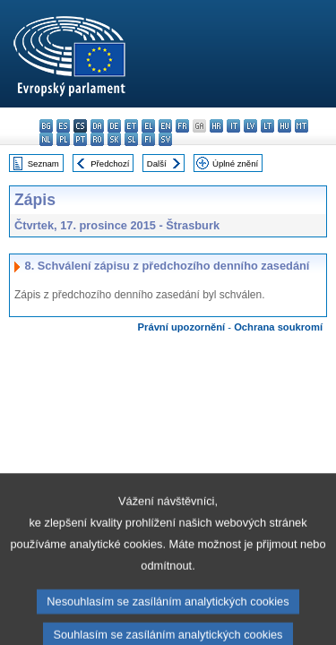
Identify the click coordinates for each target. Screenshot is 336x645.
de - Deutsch (114, 126)
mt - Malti (301, 126)
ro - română (97, 139)
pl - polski (63, 139)
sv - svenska (165, 139)
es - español (63, 126)
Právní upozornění (182, 327)
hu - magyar (284, 126)
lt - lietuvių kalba (267, 126)
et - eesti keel (131, 126)
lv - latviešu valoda (250, 126)
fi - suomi (148, 139)
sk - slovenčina (114, 139)
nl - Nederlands (46, 139)
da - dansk (97, 126)
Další (157, 163)
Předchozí (109, 163)
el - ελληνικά (148, 126)
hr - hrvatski (216, 126)
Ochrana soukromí (278, 327)
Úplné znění (235, 163)
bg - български (46, 126)
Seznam (43, 163)
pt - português (80, 139)
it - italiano (233, 126)
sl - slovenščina (131, 139)
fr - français (182, 126)
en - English (165, 126)
